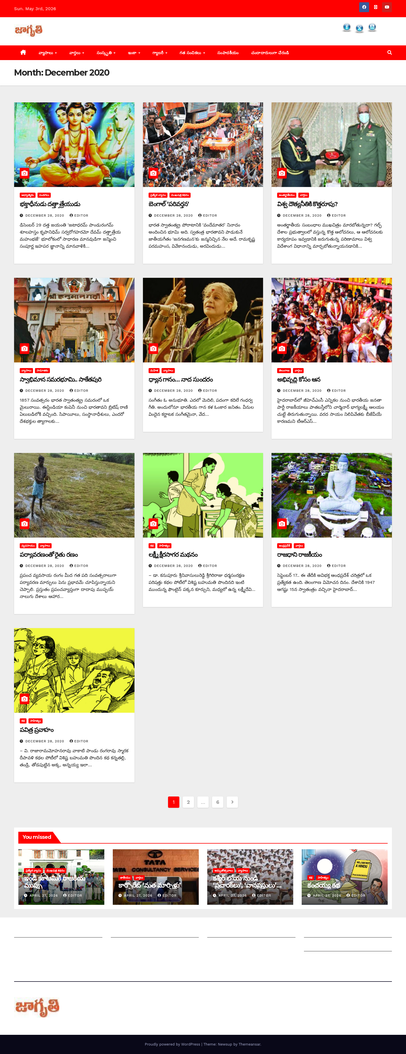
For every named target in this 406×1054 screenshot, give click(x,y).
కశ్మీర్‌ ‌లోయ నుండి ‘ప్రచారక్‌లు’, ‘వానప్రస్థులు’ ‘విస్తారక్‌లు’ (244, 885)
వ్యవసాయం (28, 545)
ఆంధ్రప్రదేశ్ (284, 545)
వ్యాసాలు (46, 52)
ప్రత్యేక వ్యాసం (158, 195)
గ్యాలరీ (159, 52)
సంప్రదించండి (25, 945)
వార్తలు (75, 52)
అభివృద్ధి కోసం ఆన (298, 379)
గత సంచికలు (191, 52)
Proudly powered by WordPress (173, 1044)
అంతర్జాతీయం (287, 195)
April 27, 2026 (44, 895)
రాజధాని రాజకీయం (299, 554)
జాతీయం (125, 877)
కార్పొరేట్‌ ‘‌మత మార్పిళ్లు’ (149, 885)
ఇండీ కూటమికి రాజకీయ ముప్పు (54, 881)
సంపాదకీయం (228, 52)
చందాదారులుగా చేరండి (270, 52)
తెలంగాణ (284, 370)
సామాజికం (42, 370)
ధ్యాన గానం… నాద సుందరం (181, 379)
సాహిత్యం (164, 545)
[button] (389, 52)
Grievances (316, 945)
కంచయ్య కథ (323, 885)
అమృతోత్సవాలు (224, 870)
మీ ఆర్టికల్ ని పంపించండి (133, 931)
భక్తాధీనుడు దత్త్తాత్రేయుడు (50, 204)
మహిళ (154, 370)
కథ (152, 545)
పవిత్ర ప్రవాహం (36, 730)
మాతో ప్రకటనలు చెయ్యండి (135, 945)
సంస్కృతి (105, 52)
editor (79, 215)
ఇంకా (133, 52)
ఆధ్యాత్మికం (27, 195)
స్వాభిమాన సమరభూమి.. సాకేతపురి (60, 379)
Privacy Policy (319, 959)
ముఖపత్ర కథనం (180, 195)
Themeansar (249, 1044)
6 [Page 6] (217, 802)
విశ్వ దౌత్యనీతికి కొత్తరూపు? (307, 204)
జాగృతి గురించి (27, 931)
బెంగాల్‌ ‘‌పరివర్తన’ (169, 204)
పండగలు (44, 195)
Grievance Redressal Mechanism (340, 931)
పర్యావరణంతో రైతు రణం (49, 554)
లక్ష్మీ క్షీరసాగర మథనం (173, 554)
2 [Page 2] (188, 802)
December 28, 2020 (45, 215)
